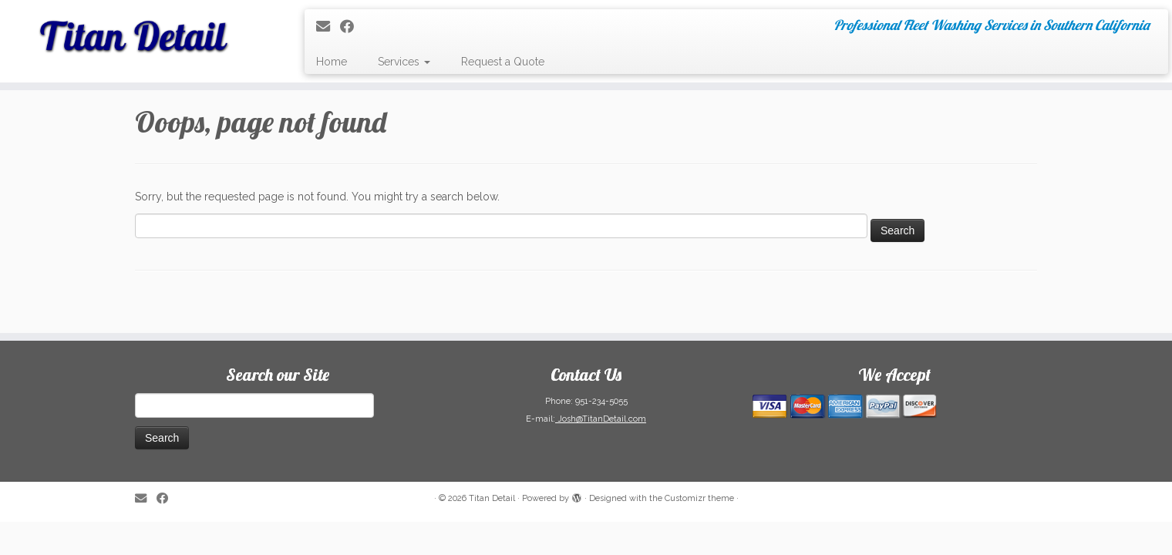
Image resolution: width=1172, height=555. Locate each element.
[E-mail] (328, 26)
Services (404, 62)
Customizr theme (699, 498)
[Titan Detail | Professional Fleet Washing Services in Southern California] (135, 31)
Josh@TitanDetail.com (600, 419)
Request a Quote (502, 62)
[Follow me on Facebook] (352, 26)
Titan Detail (492, 498)
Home (331, 62)
